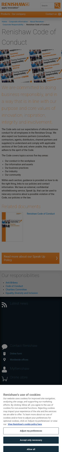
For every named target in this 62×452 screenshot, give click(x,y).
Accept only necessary (31, 442)
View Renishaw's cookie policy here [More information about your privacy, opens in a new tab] (25, 426)
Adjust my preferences (31, 433)
